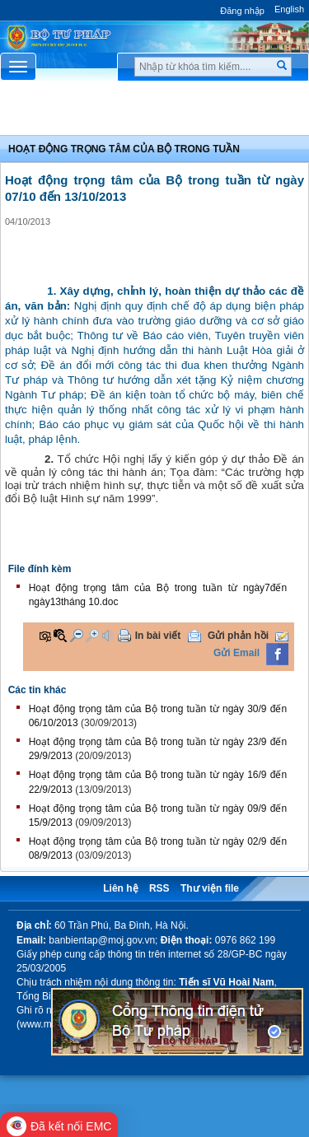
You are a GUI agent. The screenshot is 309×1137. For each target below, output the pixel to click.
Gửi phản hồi (238, 635)
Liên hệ (120, 888)
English (289, 9)
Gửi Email (236, 653)
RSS (159, 888)
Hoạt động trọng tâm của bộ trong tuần (124, 149)
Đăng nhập (242, 11)
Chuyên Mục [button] (154, 112)
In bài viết (158, 635)
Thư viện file (209, 888)
